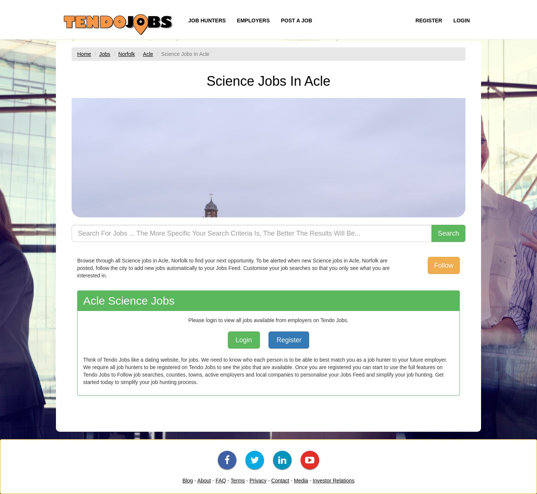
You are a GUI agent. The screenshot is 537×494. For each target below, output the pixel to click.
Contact (280, 481)
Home (84, 54)
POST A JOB (296, 20)
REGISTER (428, 20)
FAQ (221, 481)
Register (288, 340)
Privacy (258, 481)
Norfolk (126, 54)
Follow (443, 265)
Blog (187, 481)
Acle (148, 54)
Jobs (104, 54)
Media (301, 481)
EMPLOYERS (253, 20)
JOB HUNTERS (207, 20)
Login (244, 340)
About (204, 481)
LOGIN (461, 20)
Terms (237, 481)
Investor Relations (334, 481)
